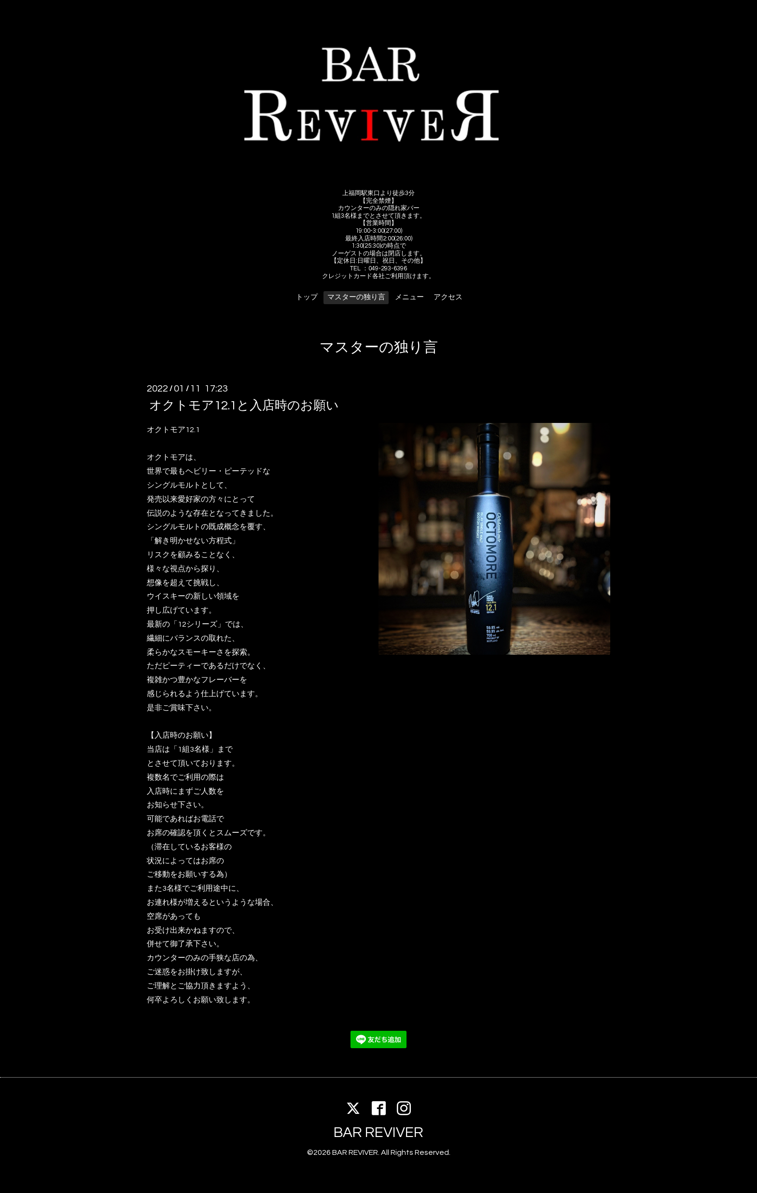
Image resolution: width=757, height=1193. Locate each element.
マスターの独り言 (356, 297)
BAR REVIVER (378, 1132)
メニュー (409, 297)
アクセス (448, 297)
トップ (307, 297)
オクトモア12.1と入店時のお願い (244, 405)
